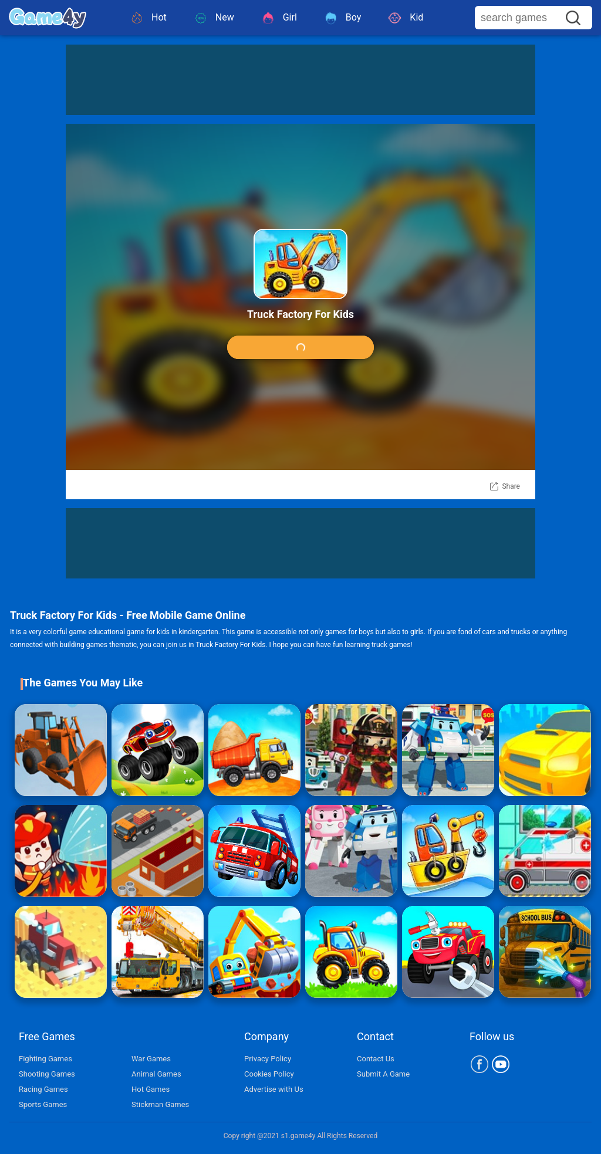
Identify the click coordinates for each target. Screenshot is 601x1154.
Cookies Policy (269, 1074)
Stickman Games (160, 1104)
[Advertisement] (300, 80)
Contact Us (375, 1058)
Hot (148, 17)
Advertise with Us (273, 1089)
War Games (151, 1058)
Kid (405, 17)
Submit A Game (383, 1074)
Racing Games (43, 1089)
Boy (342, 17)
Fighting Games (45, 1058)
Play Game (300, 348)
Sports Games (43, 1104)
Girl (279, 17)
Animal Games (156, 1074)
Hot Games (150, 1089)
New (213, 17)
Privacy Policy (267, 1058)
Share (511, 486)
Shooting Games (47, 1074)
